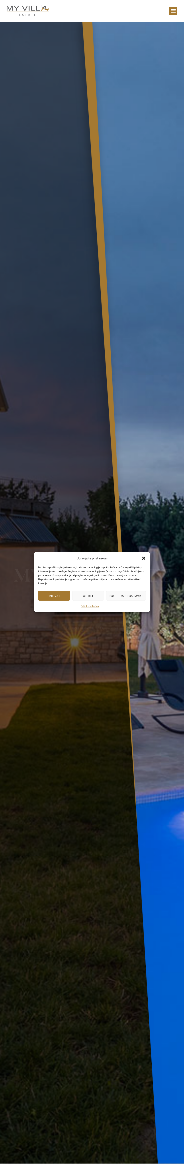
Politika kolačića (90, 606)
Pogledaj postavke (126, 596)
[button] (143, 558)
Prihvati (54, 596)
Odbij (88, 596)
